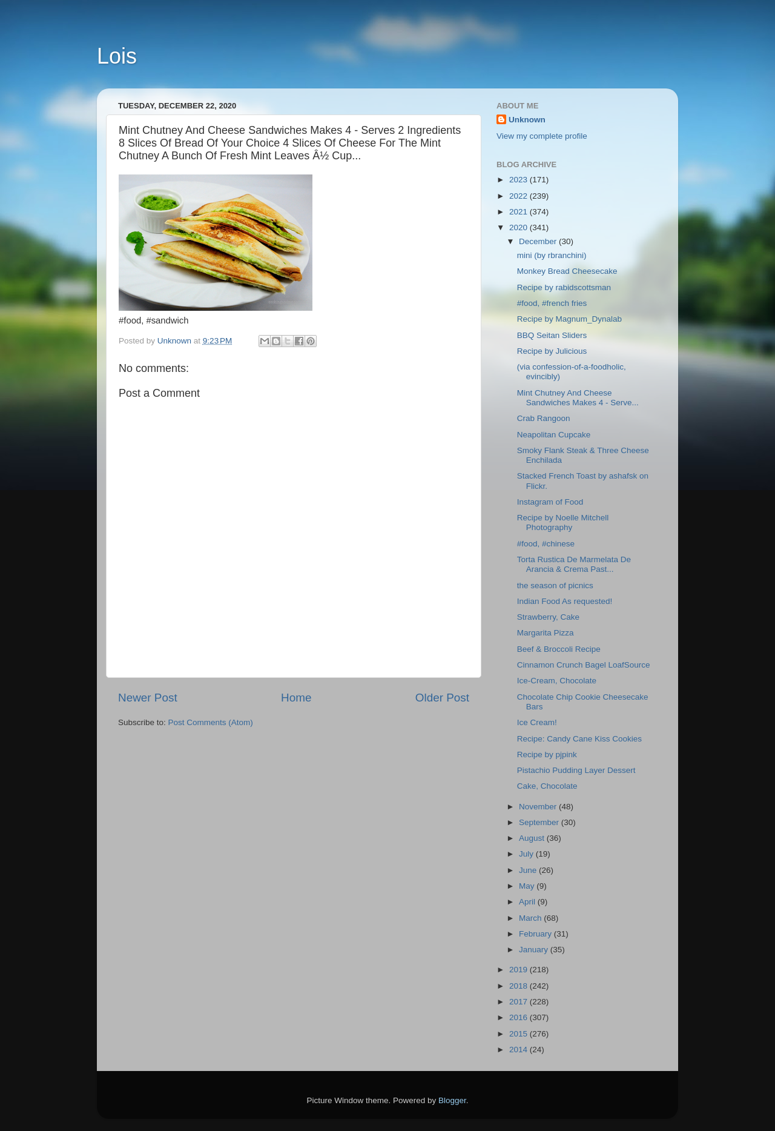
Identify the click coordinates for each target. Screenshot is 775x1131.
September (540, 822)
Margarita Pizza (545, 632)
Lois (117, 56)
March (531, 918)
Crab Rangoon (543, 418)
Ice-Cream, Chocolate (556, 680)
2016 (519, 1017)
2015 (519, 1033)
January (534, 949)
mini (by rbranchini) (552, 255)
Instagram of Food (550, 501)
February (536, 933)
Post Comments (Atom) (210, 722)
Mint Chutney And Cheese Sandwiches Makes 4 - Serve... (578, 397)
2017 (519, 1001)
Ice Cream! (537, 722)
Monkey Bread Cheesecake (567, 271)
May (527, 886)
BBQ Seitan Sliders (552, 335)
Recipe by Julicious (552, 351)
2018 (519, 985)
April (528, 901)
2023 (519, 179)
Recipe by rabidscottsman (564, 287)
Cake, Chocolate (547, 786)
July (527, 853)
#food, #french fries (552, 303)
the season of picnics (555, 585)
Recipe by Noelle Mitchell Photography (563, 522)
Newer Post (147, 697)
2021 (519, 211)
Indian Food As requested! (565, 601)
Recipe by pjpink (547, 754)
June (529, 870)
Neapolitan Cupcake (554, 434)
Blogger (452, 1100)
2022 (519, 196)
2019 (519, 969)
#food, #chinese (546, 543)
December (539, 241)
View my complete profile (541, 136)
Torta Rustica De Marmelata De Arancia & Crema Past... (574, 564)
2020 (519, 227)
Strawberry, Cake (548, 617)
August (533, 838)
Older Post (442, 697)
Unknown (527, 119)
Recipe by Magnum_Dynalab (569, 318)
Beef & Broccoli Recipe (559, 649)
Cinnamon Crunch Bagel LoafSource (583, 664)
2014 (519, 1049)
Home (296, 697)
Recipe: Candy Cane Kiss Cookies (579, 738)
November (539, 806)
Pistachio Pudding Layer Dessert (576, 770)
